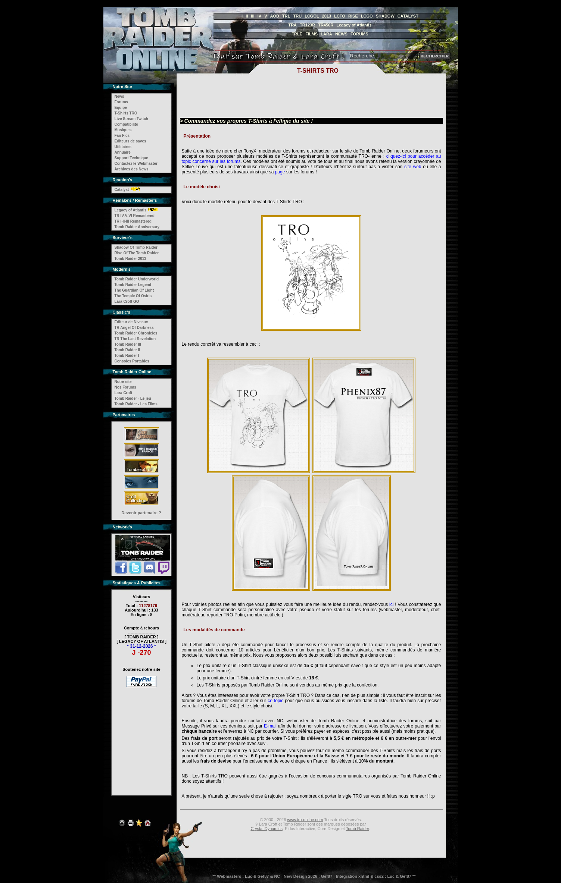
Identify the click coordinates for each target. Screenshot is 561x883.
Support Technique (131, 158)
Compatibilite (126, 124)
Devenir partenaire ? (141, 512)
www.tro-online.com (305, 819)
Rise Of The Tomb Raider (137, 253)
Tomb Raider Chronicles (136, 333)
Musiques (123, 130)
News (119, 96)
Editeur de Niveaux (131, 322)
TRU (297, 16)
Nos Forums (125, 387)
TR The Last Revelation (135, 339)
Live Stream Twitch (131, 119)
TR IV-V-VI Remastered (135, 216)
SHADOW (385, 16)
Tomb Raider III (128, 344)
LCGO (367, 16)
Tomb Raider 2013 (130, 259)
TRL (286, 16)
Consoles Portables (132, 361)
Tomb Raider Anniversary (137, 227)
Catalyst (122, 190)
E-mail (270, 726)
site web (412, 166)
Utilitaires (123, 147)
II (247, 16)
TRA (292, 25)
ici (391, 604)
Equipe (121, 108)
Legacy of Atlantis (353, 25)
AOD (274, 16)
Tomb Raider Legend (133, 285)
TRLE (297, 34)
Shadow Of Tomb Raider (136, 247)
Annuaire (123, 152)
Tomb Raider (357, 828)
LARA (326, 34)
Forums (121, 102)
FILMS (311, 34)
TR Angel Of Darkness (134, 328)
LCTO (339, 16)
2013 (326, 16)
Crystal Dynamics (266, 828)
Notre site (123, 382)
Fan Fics (122, 135)
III (252, 16)
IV (259, 16)
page (280, 172)
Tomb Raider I (127, 355)
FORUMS (359, 34)
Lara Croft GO (127, 301)
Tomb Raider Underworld (137, 279)
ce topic (275, 700)
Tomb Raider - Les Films (136, 404)
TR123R (307, 25)
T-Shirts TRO (126, 113)
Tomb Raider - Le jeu (133, 398)
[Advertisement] (141, 736)
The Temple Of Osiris (133, 296)
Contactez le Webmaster (136, 163)
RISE (353, 16)
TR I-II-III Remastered (133, 221)
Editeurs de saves (130, 141)
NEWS (341, 34)
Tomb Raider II (127, 350)
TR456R (325, 25)
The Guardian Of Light (134, 290)
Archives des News (132, 169)
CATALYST (408, 16)
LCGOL (312, 16)
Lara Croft (124, 393)
